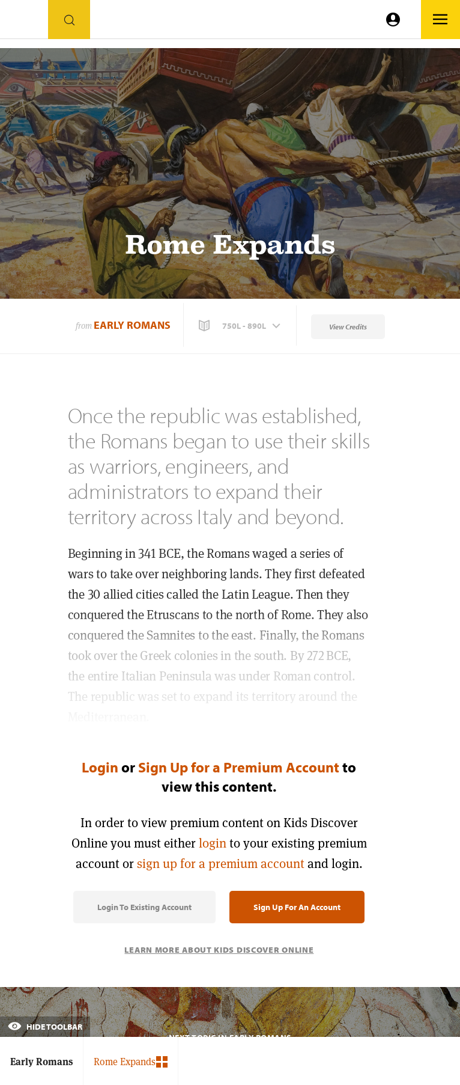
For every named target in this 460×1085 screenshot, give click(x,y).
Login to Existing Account (144, 907)
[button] (240, 325)
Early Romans (132, 325)
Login (100, 767)
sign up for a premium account (220, 863)
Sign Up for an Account (296, 907)
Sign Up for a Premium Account (238, 767)
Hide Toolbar (45, 1026)
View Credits (348, 326)
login (212, 843)
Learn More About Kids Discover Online (218, 949)
